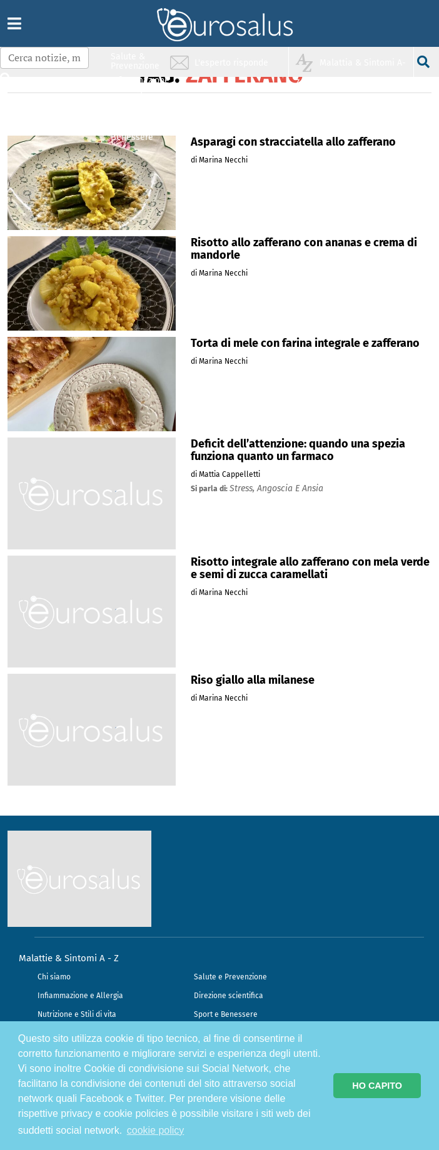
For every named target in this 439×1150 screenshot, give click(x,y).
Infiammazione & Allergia (139, 84)
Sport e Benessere (226, 1014)
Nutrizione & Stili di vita (136, 108)
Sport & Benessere (132, 132)
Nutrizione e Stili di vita (77, 1014)
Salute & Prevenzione (135, 61)
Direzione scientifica (228, 995)
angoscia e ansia (290, 488)
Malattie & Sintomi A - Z (69, 958)
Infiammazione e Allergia (80, 995)
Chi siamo (54, 976)
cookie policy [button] (155, 1130)
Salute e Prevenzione (230, 976)
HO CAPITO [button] (377, 1086)
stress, (243, 488)
